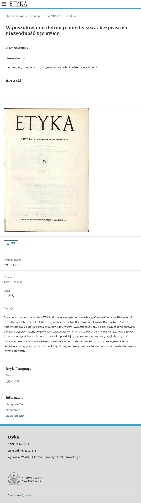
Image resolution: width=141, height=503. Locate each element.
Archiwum (34, 16)
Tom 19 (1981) (53, 16)
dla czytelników (14, 404)
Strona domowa (15, 16)
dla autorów (13, 410)
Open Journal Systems (19, 495)
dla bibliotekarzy (15, 415)
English (10, 375)
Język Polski (13, 381)
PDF (12, 243)
